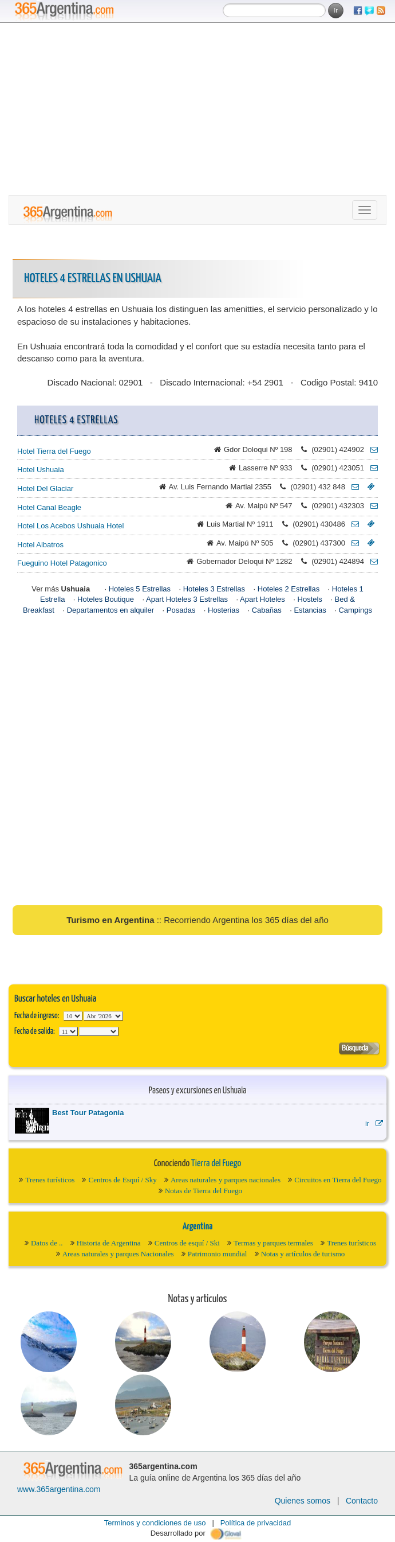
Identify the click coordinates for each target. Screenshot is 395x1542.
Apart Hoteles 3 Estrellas (187, 599)
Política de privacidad (255, 1522)
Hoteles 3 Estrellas (214, 589)
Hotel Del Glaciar (45, 488)
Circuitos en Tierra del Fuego (337, 1179)
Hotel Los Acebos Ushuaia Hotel (70, 525)
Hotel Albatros (40, 544)
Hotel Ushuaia (40, 469)
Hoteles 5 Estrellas (140, 589)
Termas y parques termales (273, 1243)
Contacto (362, 1500)
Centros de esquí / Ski (187, 1243)
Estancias (310, 610)
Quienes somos (302, 1500)
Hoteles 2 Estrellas (288, 589)
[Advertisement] (197, 109)
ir (374, 1123)
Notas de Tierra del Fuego (203, 1190)
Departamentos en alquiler (110, 610)
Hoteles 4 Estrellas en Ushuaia (92, 278)
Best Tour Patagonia (88, 1112)
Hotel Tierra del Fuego (54, 451)
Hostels (310, 599)
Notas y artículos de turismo (303, 1253)
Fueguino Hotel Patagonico (62, 563)
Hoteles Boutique (105, 599)
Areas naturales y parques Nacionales (118, 1253)
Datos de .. (47, 1243)
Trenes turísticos (49, 1179)
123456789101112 (103, 1016)
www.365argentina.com (59, 1489)
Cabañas (267, 610)
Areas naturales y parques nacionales (226, 1179)
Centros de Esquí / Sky (122, 1179)
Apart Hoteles (262, 599)
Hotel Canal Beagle (49, 507)
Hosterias (223, 610)
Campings (355, 610)
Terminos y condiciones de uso (155, 1522)
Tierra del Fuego (216, 1164)
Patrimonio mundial (217, 1253)
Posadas (181, 610)
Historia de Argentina (109, 1243)
